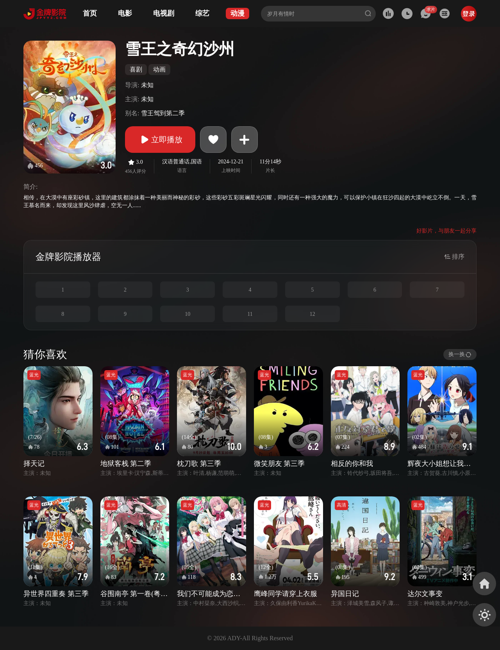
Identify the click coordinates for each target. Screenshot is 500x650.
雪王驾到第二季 (163, 113)
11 (249, 314)
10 (187, 314)
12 (312, 314)
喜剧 (136, 69)
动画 (159, 69)
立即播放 (160, 139)
